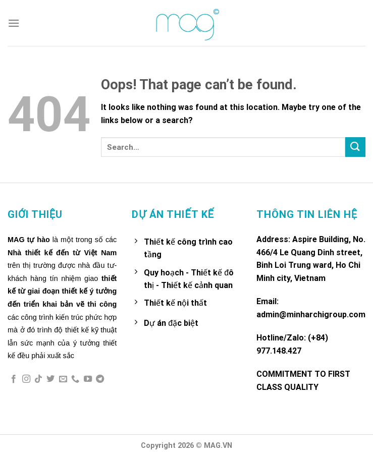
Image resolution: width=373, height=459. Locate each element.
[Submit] (355, 147)
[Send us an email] (63, 379)
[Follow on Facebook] (14, 379)
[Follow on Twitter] (50, 379)
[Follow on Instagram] (26, 379)
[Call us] (75, 379)
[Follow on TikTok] (38, 379)
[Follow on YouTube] (88, 379)
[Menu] (14, 23)
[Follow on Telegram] (100, 379)
